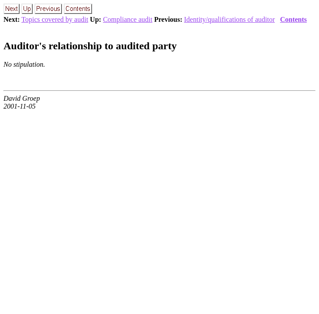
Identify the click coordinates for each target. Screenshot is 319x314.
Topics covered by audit (54, 19)
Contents (293, 19)
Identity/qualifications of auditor (229, 19)
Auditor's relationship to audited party (90, 45)
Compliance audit (127, 19)
